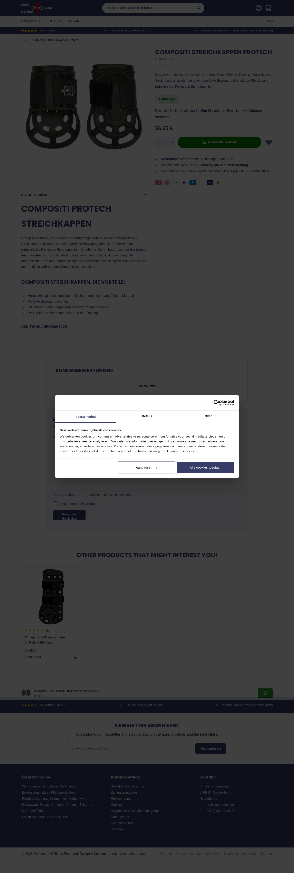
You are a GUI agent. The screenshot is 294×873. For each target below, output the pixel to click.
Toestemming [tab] (86, 416)
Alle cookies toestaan (206, 467)
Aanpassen (146, 467)
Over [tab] (208, 416)
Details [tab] (147, 416)
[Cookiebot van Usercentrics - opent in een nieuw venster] (216, 403)
